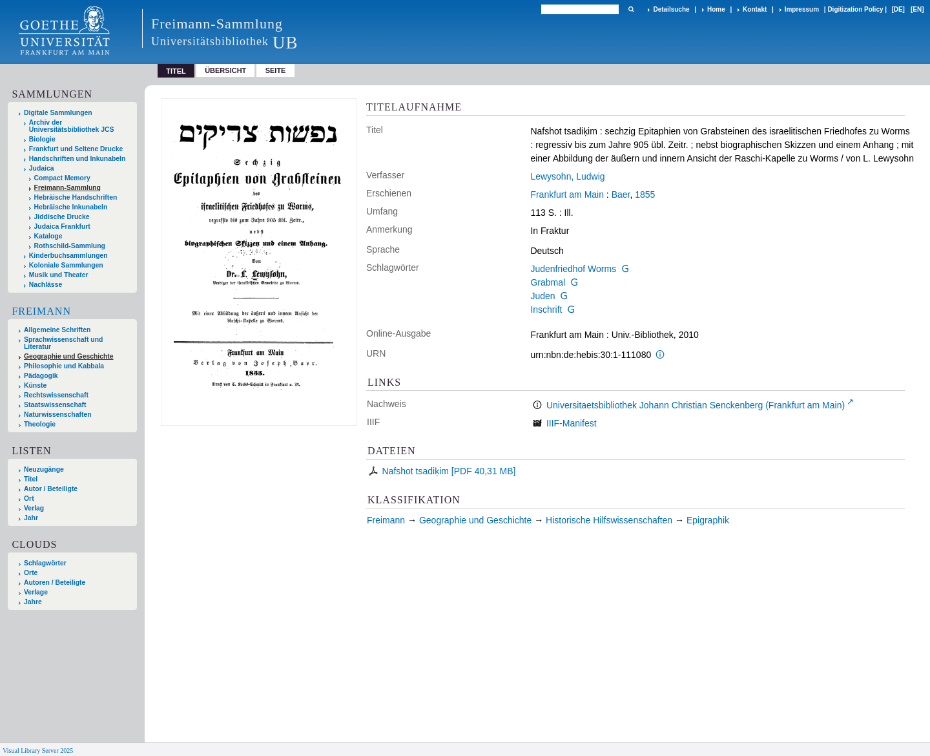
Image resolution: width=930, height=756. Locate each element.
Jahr (31, 517)
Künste (35, 385)
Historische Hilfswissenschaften (609, 520)
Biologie (42, 139)
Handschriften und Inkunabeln (77, 158)
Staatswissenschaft (55, 404)
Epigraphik (708, 520)
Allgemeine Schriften (57, 329)
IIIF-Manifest (571, 423)
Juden (542, 296)
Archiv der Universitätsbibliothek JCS (71, 126)
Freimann (41, 311)
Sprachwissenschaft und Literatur (63, 343)
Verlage (36, 592)
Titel (30, 479)
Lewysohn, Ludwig (567, 176)
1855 (645, 194)
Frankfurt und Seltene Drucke (76, 148)
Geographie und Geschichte (69, 356)
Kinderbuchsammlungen (68, 255)
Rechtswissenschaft (56, 395)
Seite (275, 70)
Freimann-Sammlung (67, 187)
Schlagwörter (45, 563)
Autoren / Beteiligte (54, 582)
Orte (30, 572)
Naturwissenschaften (58, 414)
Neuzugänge (44, 469)
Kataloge (48, 236)
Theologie (40, 424)
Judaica (41, 168)
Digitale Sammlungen (58, 112)
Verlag (34, 508)
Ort (29, 498)
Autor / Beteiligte (51, 488)
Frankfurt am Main (567, 194)
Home (716, 9)
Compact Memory (62, 178)
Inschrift (546, 309)
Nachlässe (45, 284)
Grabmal (547, 282)
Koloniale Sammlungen (66, 265)
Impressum (802, 9)
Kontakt (755, 9)
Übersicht (225, 70)
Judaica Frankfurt (62, 226)
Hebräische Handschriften (76, 197)
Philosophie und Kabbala (64, 366)
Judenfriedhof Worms (573, 269)
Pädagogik (41, 375)
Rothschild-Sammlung (69, 245)
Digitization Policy (855, 9)
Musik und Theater (58, 274)
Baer (621, 194)
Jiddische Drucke (62, 216)
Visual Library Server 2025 (38, 750)
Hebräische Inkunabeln (71, 207)
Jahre (33, 601)
